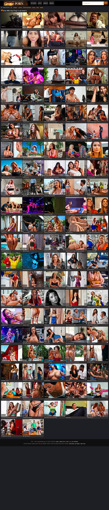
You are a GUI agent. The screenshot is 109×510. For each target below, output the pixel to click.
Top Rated (33, 3)
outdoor (41, 7)
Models (52, 3)
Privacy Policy (63, 441)
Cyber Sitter (82, 443)
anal (11, 7)
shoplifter (15, 7)
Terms (57, 441)
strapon (33, 7)
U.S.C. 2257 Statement (74, 441)
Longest (45, 3)
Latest (40, 3)
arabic (37, 7)
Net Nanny (77, 443)
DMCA (67, 441)
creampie (20, 7)
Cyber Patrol (71, 443)
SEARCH (105, 3)
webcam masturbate (27, 7)
